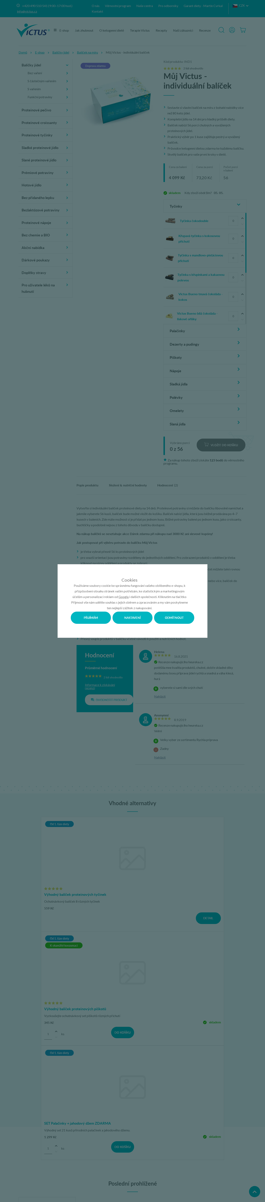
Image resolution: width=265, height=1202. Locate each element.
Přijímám (91, 617)
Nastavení (132, 617)
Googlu (124, 596)
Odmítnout (174, 617)
